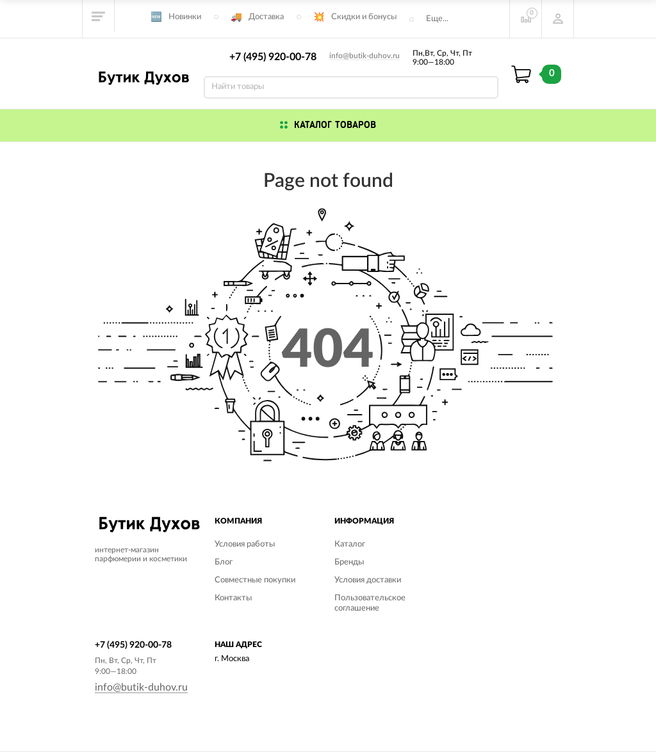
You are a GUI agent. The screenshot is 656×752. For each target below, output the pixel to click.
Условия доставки (367, 580)
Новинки (184, 17)
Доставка (266, 17)
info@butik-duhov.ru (364, 56)
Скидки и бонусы (364, 17)
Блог (224, 562)
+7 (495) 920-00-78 (272, 57)
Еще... (437, 19)
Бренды (349, 562)
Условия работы (245, 544)
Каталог (349, 544)
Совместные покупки (255, 580)
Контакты (233, 598)
